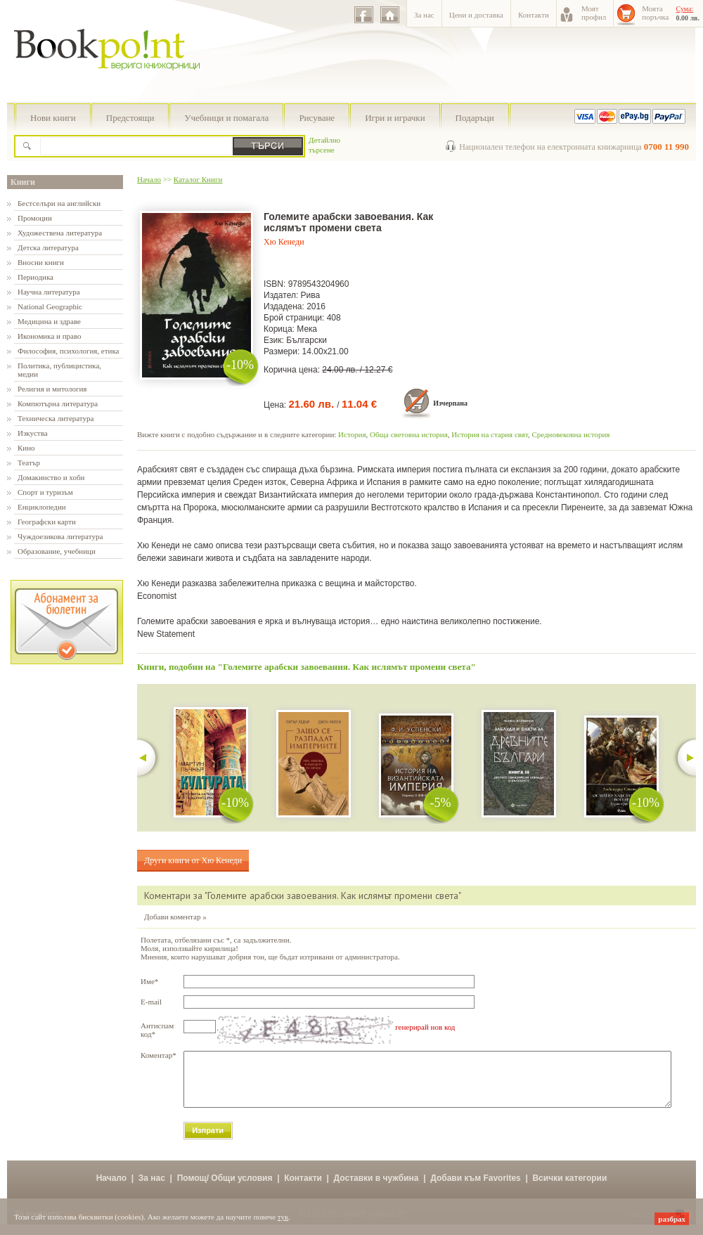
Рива (311, 295)
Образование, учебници (57, 551)
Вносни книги (41, 262)
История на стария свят (489, 434)
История (352, 434)
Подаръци (475, 117)
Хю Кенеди (284, 242)
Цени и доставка (476, 15)
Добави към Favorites (475, 1189)
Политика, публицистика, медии (59, 369)
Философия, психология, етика (68, 351)
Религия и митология (52, 388)
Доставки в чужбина (376, 1189)
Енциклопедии (42, 507)
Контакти (533, 15)
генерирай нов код (425, 1027)
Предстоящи (130, 117)
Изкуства (33, 433)
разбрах (671, 1219)
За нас (424, 15)
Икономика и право (50, 336)
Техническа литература (55, 418)
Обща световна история (409, 434)
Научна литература (49, 291)
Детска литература (48, 247)
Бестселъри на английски (59, 203)
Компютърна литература (58, 403)
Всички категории (569, 1189)
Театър (29, 462)
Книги (23, 182)
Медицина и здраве (49, 321)
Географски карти (47, 521)
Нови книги (53, 117)
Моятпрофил (593, 12)
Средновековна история (570, 434)
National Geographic (50, 306)
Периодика (35, 277)
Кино (26, 448)
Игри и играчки (395, 117)
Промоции (35, 218)
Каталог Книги (198, 179)
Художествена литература (60, 232)
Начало (149, 179)
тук (283, 1217)
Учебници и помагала (226, 117)
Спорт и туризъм (45, 492)
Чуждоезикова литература (60, 536)
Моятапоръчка (655, 12)
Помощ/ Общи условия (225, 1189)
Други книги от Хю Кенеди (193, 860)
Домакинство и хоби (51, 477)
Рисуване (317, 117)
